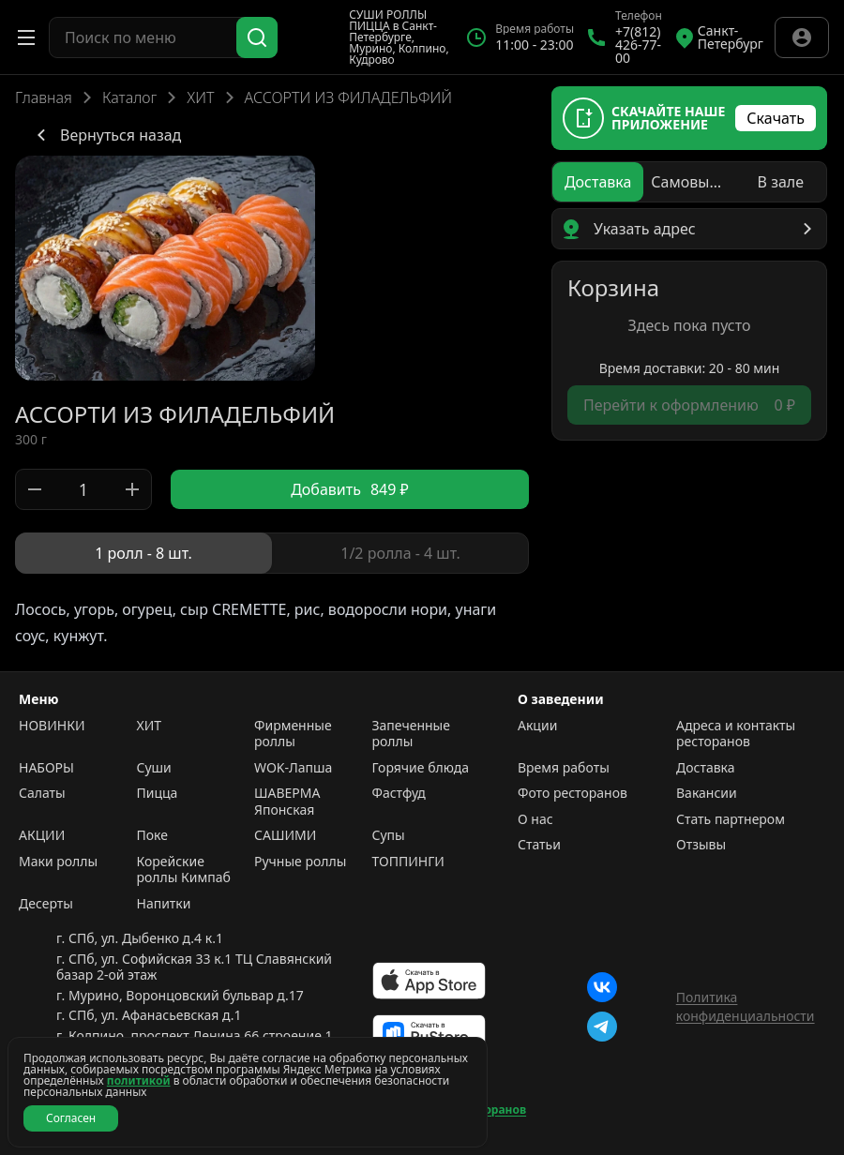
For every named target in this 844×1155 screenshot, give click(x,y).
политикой (139, 1080)
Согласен (71, 1118)
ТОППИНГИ (408, 861)
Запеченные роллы (411, 733)
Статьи (539, 844)
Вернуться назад (105, 135)
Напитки (164, 903)
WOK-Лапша (293, 767)
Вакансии (706, 793)
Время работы (564, 767)
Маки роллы (58, 861)
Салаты (42, 793)
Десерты (46, 903)
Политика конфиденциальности (745, 1006)
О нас (535, 819)
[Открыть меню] (26, 37)
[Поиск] (257, 37)
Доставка (705, 767)
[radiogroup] (272, 553)
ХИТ (200, 97)
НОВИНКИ (51, 725)
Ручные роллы (300, 861)
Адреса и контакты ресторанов (735, 733)
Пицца (157, 793)
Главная (43, 97)
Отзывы (701, 844)
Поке (152, 835)
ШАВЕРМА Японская (287, 801)
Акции (537, 725)
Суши (154, 767)
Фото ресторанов (572, 793)
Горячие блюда (421, 767)
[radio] (143, 553)
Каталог (129, 97)
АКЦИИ (42, 835)
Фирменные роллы (293, 733)
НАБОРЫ (46, 767)
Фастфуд (399, 793)
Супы (388, 835)
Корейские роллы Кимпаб (184, 869)
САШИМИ (285, 835)
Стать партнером (730, 819)
